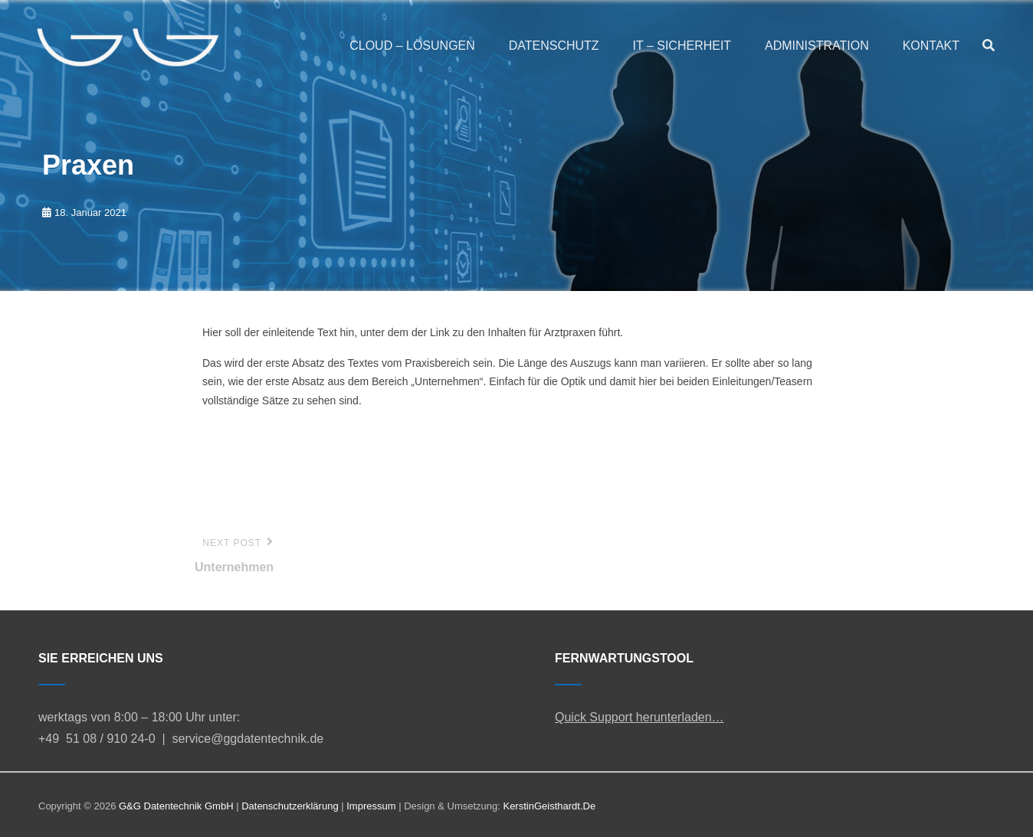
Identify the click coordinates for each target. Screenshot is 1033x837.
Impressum (370, 806)
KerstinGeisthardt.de (549, 806)
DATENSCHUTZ (554, 45)
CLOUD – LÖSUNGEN (412, 45)
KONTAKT (931, 45)
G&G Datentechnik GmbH (176, 806)
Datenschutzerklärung (289, 806)
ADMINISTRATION (817, 45)
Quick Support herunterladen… (639, 717)
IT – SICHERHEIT (682, 45)
